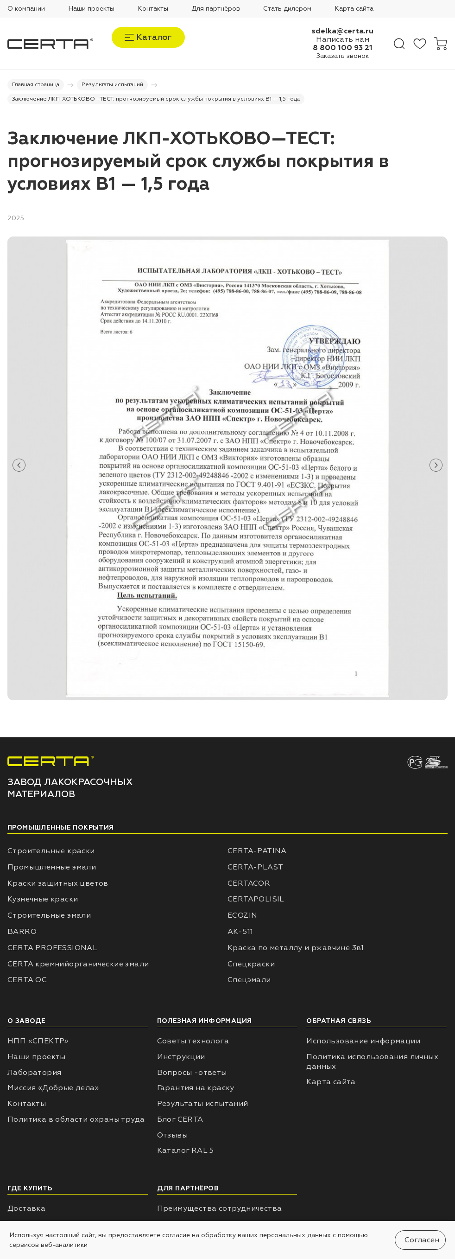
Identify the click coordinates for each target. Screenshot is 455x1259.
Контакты (153, 9)
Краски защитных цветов (57, 883)
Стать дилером (287, 9)
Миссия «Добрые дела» (53, 1088)
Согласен (421, 1240)
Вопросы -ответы (192, 1072)
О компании (26, 9)
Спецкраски (251, 964)
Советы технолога (193, 1041)
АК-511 (240, 931)
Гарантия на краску (195, 1088)
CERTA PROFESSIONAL (52, 947)
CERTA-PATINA (257, 851)
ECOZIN (242, 915)
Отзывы (172, 1135)
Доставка (26, 1208)
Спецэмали (249, 979)
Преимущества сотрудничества (219, 1208)
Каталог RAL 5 (185, 1150)
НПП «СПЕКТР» (38, 1041)
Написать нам (342, 39)
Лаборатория (34, 1072)
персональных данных (295, 1235)
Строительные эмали (49, 915)
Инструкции (181, 1056)
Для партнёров (215, 9)
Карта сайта (354, 9)
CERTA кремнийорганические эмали (78, 964)
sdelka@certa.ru (342, 31)
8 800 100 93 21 (343, 47)
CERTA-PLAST (255, 867)
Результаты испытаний (202, 1103)
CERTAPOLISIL (256, 899)
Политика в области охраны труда (76, 1119)
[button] (19, 465)
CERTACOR (249, 883)
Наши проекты (91, 9)
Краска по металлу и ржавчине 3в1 (296, 947)
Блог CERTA (180, 1119)
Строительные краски (51, 851)
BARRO (22, 931)
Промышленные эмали (51, 867)
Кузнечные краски (42, 899)
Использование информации (363, 1041)
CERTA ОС (27, 979)
